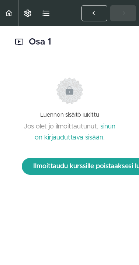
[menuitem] (27, 13)
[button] (9, 13)
